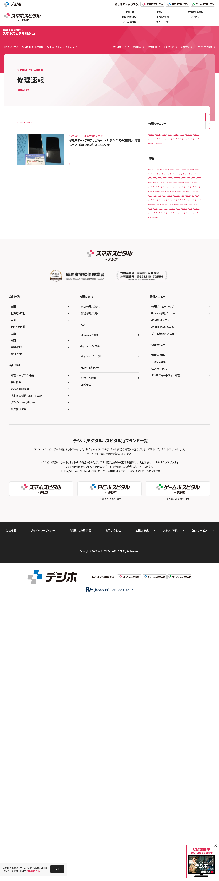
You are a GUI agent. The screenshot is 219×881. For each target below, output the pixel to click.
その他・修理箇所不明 (187, 156)
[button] (57, 869)
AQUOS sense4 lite (178, 234)
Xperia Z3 (170, 449)
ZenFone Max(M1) (175, 484)
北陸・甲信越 (18, 609)
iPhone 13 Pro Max (159, 317)
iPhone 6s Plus (157, 331)
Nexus (185, 359)
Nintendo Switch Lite (160, 379)
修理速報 (152, 46)
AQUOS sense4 (157, 234)
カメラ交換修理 (157, 142)
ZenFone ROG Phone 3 (161, 491)
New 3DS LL (170, 359)
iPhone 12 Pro (177, 296)
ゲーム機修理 (176, 142)
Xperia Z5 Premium (184, 470)
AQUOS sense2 (188, 227)
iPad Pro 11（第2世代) (179, 275)
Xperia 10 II (168, 407)
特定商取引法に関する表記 (26, 678)
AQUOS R (155, 227)
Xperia (154, 407)
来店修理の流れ (195, 12)
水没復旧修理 (188, 177)
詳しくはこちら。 (33, 870)
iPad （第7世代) (177, 261)
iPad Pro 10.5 (157, 275)
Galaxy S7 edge (173, 247)
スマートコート (181, 149)
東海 (13, 615)
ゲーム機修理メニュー (164, 615)
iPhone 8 (155, 338)
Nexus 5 (154, 365)
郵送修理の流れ (129, 17)
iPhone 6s (188, 324)
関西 (13, 622)
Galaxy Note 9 (188, 240)
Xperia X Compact (159, 414)
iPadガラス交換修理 (159, 135)
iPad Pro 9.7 (156, 282)
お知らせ (195, 17)
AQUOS (190, 220)
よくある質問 (162, 17)
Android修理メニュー (163, 609)
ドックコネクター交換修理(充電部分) (166, 163)
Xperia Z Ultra (157, 442)
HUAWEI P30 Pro (158, 254)
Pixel (173, 386)
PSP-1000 (165, 400)
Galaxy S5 (155, 247)
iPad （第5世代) (190, 254)
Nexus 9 (154, 373)
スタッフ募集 (158, 644)
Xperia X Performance (184, 414)
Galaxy (173, 240)
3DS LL (164, 220)
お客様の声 (168, 46)
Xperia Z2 (155, 449)
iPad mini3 (170, 268)
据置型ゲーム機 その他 (161, 498)
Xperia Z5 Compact (160, 470)
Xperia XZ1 (156, 428)
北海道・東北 (18, 595)
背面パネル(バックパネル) (185, 191)
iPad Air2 (155, 268)
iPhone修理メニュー (163, 595)
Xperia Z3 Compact (160, 456)
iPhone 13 (179, 303)
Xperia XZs (181, 435)
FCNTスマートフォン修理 (165, 657)
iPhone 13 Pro (177, 310)
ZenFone (155, 477)
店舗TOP (119, 46)
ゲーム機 (182, 491)
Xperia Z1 (75, 161)
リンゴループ (156, 177)
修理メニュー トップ (162, 588)
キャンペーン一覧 (91, 638)
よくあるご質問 (89, 617)
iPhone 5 (178, 317)
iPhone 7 (174, 331)
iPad (174, 254)
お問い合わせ (113, 813)
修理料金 (137, 46)
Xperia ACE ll (185, 407)
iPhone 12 (175, 289)
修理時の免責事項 (80, 813)
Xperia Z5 (176, 463)
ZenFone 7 (155, 484)
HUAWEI (190, 247)
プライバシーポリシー (23, 684)
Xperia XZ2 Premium (160, 435)
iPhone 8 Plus (171, 338)
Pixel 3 (185, 386)
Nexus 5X (168, 365)
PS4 (152, 400)
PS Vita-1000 (170, 393)
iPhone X (180, 345)
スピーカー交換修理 (159, 149)
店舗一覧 (129, 12)
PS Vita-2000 (188, 393)
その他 (195, 491)
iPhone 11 (186, 282)
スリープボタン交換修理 (161, 156)
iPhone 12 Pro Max (159, 303)
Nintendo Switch (186, 373)
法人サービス (162, 22)
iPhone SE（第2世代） (160, 345)
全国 (13, 588)
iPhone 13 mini (158, 310)
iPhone (171, 282)
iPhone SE (189, 338)
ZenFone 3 (170, 477)
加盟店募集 (158, 637)
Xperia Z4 (179, 456)
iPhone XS (171, 352)
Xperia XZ (155, 421)
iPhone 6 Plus (171, 324)
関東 (13, 602)
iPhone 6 (155, 324)
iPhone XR (155, 352)
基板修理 (172, 177)
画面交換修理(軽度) (177, 184)
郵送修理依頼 (19, 691)
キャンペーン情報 (204, 46)
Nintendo (168, 373)
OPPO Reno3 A (158, 386)
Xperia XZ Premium (175, 421)
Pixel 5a (154, 393)
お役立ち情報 (129, 22)
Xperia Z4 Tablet (158, 463)
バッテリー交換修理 (159, 170)
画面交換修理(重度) (159, 191)
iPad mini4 (186, 268)
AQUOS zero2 (157, 240)
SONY (178, 400)
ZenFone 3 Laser (188, 477)
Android (177, 220)
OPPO (179, 379)
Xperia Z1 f (190, 442)
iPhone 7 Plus (191, 331)
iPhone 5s (193, 317)
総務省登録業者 (20, 671)
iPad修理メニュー (161, 602)
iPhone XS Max (189, 352)
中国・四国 (17, 629)
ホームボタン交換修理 (183, 170)
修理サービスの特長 (22, 657)
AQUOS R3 (170, 227)
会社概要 (16, 664)
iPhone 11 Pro (157, 289)
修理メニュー (162, 12)
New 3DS (155, 359)
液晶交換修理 (157, 184)
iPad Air (194, 261)
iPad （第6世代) (157, 261)
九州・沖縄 (17, 636)
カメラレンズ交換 (182, 135)
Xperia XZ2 (172, 428)
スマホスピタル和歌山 (19, 32)
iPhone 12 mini (158, 296)
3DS (152, 220)
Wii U (190, 400)
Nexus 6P (183, 365)
